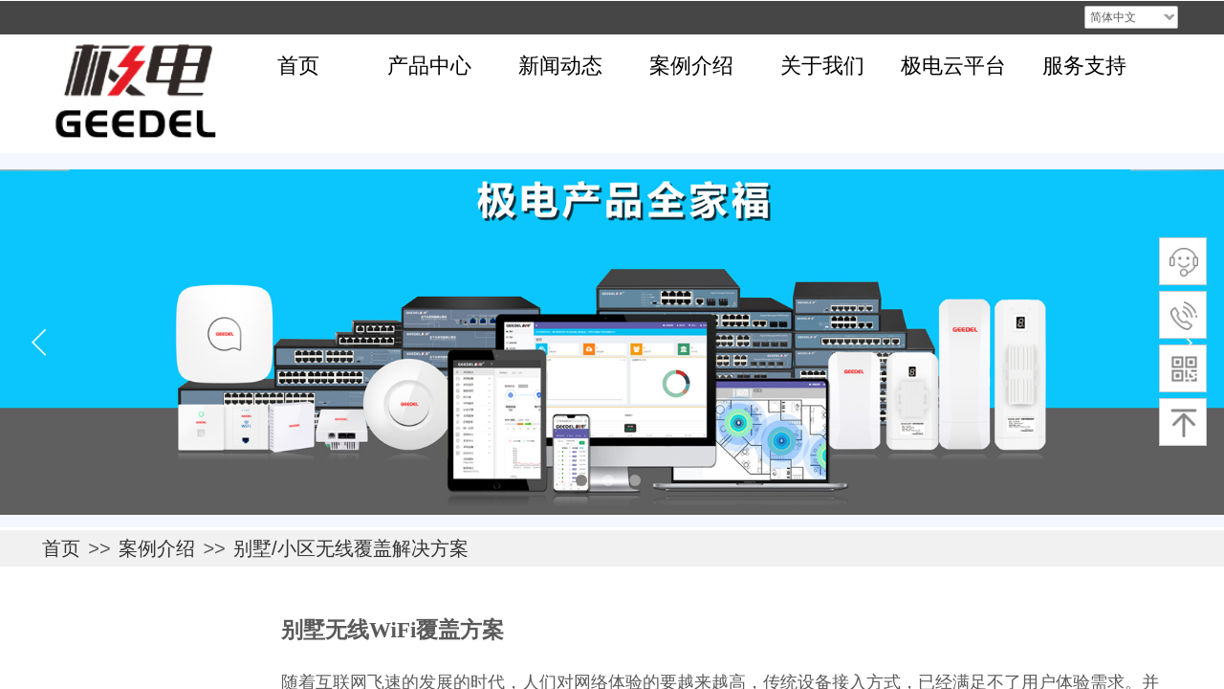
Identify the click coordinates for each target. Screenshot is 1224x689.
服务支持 (1084, 66)
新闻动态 (560, 66)
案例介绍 (691, 66)
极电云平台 (953, 66)
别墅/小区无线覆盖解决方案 (351, 548)
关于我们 (822, 66)
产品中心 (429, 66)
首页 (298, 66)
